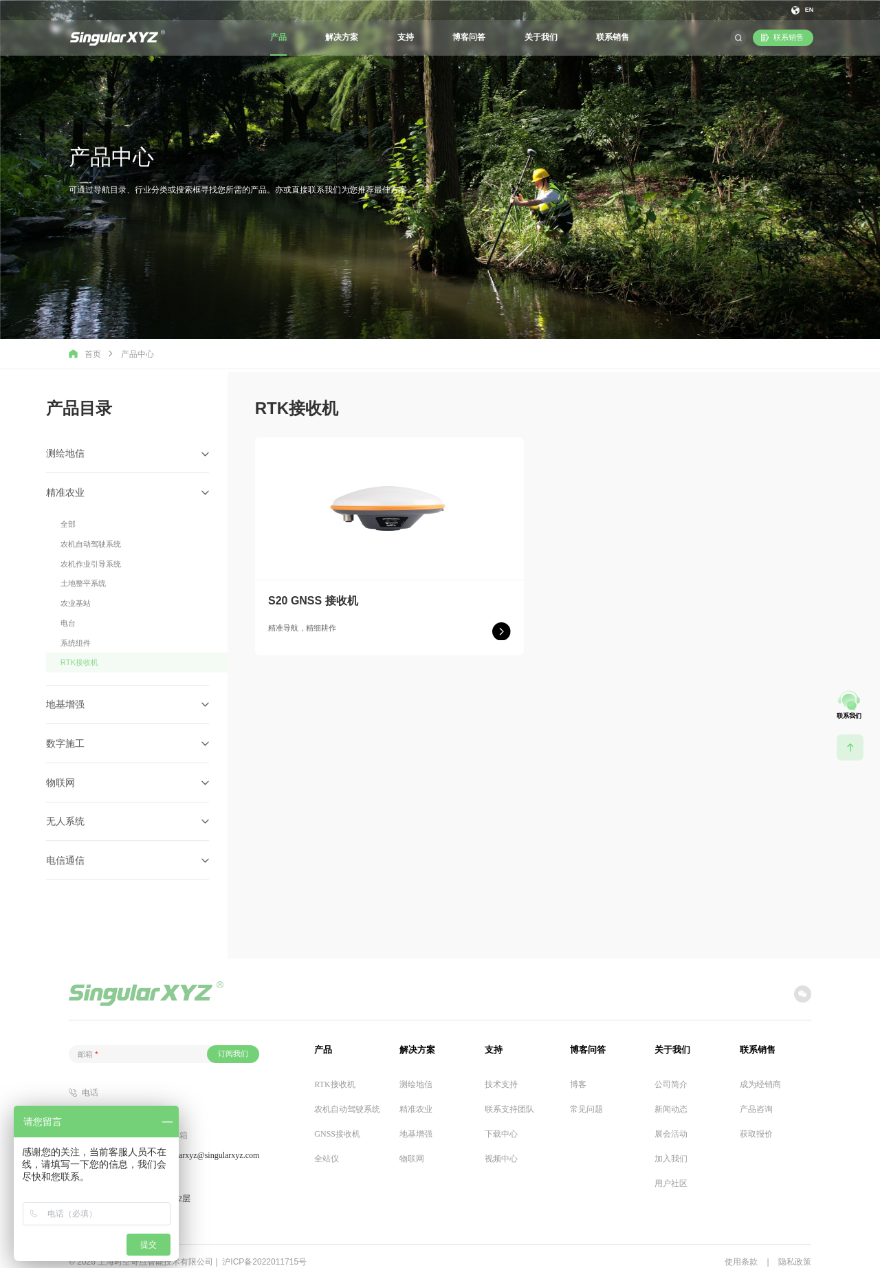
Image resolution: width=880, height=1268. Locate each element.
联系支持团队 (509, 1094)
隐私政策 (794, 1247)
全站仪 (326, 1143)
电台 (68, 661)
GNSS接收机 (337, 1119)
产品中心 (137, 354)
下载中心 (501, 1119)
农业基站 (75, 644)
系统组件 (75, 680)
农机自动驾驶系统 (90, 588)
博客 (578, 1069)
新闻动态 (671, 1094)
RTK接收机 (79, 699)
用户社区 (671, 1168)
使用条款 (741, 1247)
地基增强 (415, 1119)
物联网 (411, 1143)
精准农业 (415, 1094)
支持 (405, 37)
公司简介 (671, 1069)
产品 (278, 37)
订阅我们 (233, 1038)
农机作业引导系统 (90, 607)
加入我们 (671, 1143)
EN (808, 10)
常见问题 (586, 1094)
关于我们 (541, 37)
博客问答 (468, 37)
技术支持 (501, 1069)
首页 (85, 353)
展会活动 (671, 1119)
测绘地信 (415, 1069)
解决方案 (341, 37)
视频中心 (501, 1143)
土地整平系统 (83, 625)
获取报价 (756, 1119)
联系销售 (612, 37)
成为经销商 (760, 1069)
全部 (68, 570)
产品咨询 (756, 1094)
